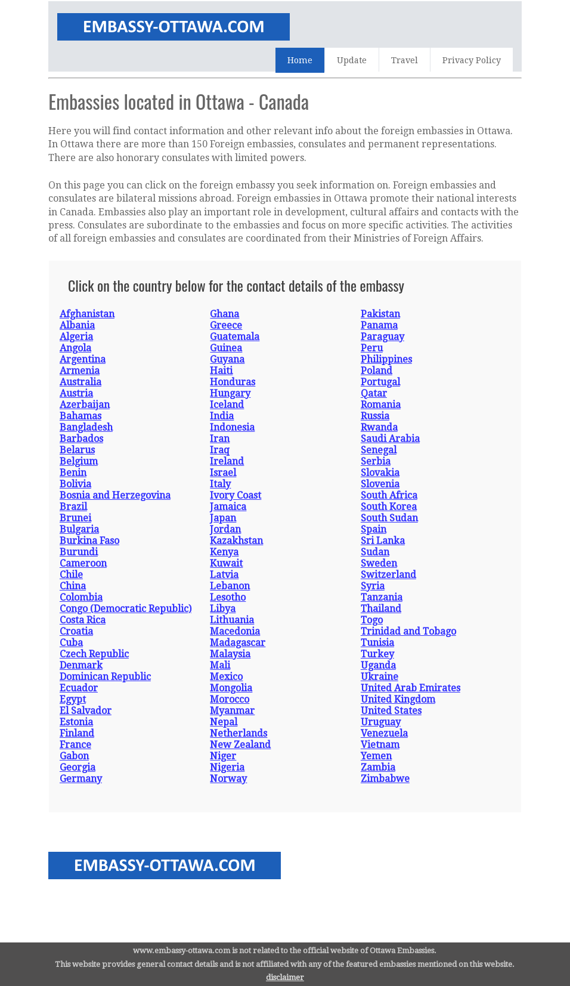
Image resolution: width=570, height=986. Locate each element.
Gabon (74, 756)
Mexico (226, 676)
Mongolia (231, 688)
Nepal (223, 722)
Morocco (229, 699)
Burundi (79, 552)
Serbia (376, 461)
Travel (404, 60)
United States (391, 710)
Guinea (226, 348)
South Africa (389, 495)
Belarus (77, 450)
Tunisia (377, 642)
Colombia (81, 597)
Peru (372, 348)
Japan (223, 518)
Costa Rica (83, 620)
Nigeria (227, 767)
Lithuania (232, 620)
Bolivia (75, 484)
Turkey (377, 654)
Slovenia (380, 484)
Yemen (376, 756)
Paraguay (382, 336)
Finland (77, 733)
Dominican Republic (105, 676)
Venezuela (384, 733)
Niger (223, 756)
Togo (372, 620)
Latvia (224, 574)
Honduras (232, 382)
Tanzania (381, 597)
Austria (76, 393)
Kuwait (226, 563)
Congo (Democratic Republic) (125, 608)
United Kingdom (398, 699)
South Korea (389, 506)
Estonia (76, 722)
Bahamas (80, 416)
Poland (376, 370)
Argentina (83, 359)
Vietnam (380, 744)
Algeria (76, 336)
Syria (373, 586)
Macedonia (235, 631)
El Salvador (85, 710)
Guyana (227, 359)
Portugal (380, 382)
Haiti (221, 370)
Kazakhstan (236, 540)
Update (352, 60)
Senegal (378, 450)
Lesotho (228, 597)
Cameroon (83, 563)
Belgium (79, 461)
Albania (77, 325)
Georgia (77, 767)
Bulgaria (79, 529)
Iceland (227, 404)
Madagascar (237, 642)
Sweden (379, 563)
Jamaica (228, 506)
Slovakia (380, 472)
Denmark (81, 665)
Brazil (73, 506)
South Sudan (389, 518)
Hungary (230, 393)
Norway (228, 778)
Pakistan (380, 314)
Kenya (224, 552)
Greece (226, 325)
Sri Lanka (383, 540)
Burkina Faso (89, 540)
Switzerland (388, 574)
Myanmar (232, 710)
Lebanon (230, 586)
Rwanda (379, 427)
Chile (71, 574)
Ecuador (79, 688)
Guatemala (234, 336)
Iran (220, 438)
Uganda (378, 665)
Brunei (75, 518)
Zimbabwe (385, 778)
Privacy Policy (471, 60)
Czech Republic (94, 654)
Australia (80, 382)
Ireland (227, 461)
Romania (381, 404)
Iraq (220, 450)
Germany (81, 778)
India (222, 416)
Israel (223, 472)
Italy (220, 484)
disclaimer (285, 977)
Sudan (375, 552)
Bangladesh (86, 427)
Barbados (81, 438)
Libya (223, 608)
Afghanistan (87, 314)
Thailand (381, 608)
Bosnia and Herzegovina (115, 495)
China (73, 586)
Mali (220, 665)
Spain (373, 529)
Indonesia (232, 427)
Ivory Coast (235, 495)
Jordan (225, 529)
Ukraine (379, 676)
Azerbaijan (85, 404)
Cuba (71, 642)
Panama (379, 325)
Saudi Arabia (390, 438)
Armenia (80, 370)
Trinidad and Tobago (408, 631)
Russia (375, 416)
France (75, 744)
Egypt (73, 699)
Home (299, 60)
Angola (75, 348)
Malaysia (230, 654)
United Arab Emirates (410, 688)
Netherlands (238, 733)
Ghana (224, 314)
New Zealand (240, 744)
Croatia (76, 631)
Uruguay (381, 722)
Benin (73, 472)
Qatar (374, 393)
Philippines (386, 359)
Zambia (378, 767)
